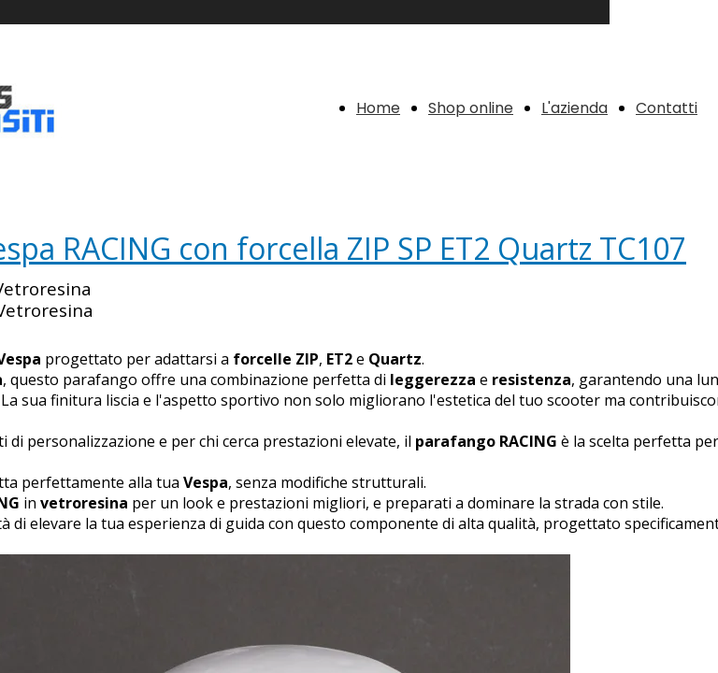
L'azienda (574, 108)
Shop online (470, 108)
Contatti (666, 108)
